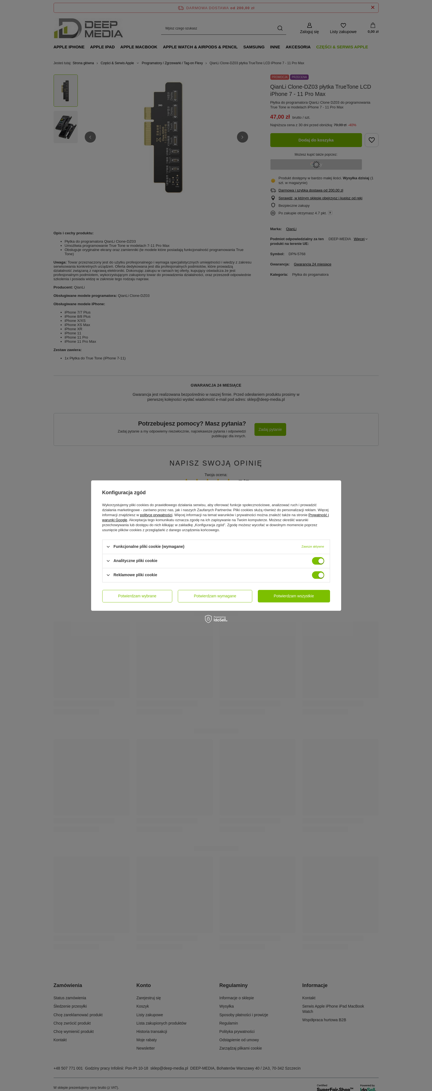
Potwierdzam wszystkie (294, 596)
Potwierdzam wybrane (137, 596)
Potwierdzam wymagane (215, 596)
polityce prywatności (156, 515)
